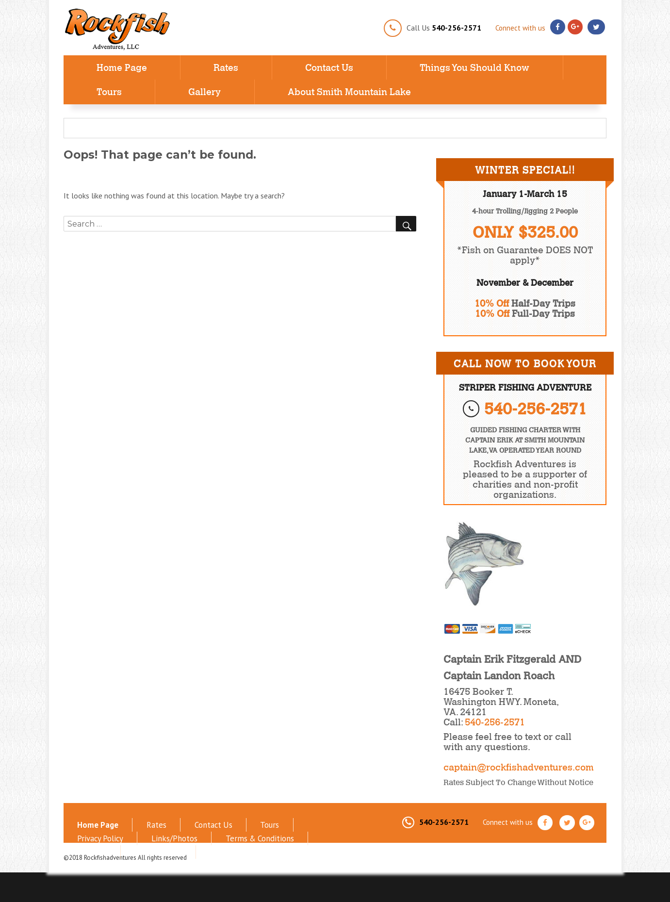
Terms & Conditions (163, 833)
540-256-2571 (456, 28)
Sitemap (224, 833)
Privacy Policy (271, 823)
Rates (225, 67)
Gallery (204, 92)
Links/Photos (93, 833)
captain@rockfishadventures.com (518, 767)
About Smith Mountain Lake (349, 92)
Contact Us (329, 67)
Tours (109, 92)
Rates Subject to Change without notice (518, 782)
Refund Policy (276, 833)
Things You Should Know (474, 67)
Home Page (122, 67)
